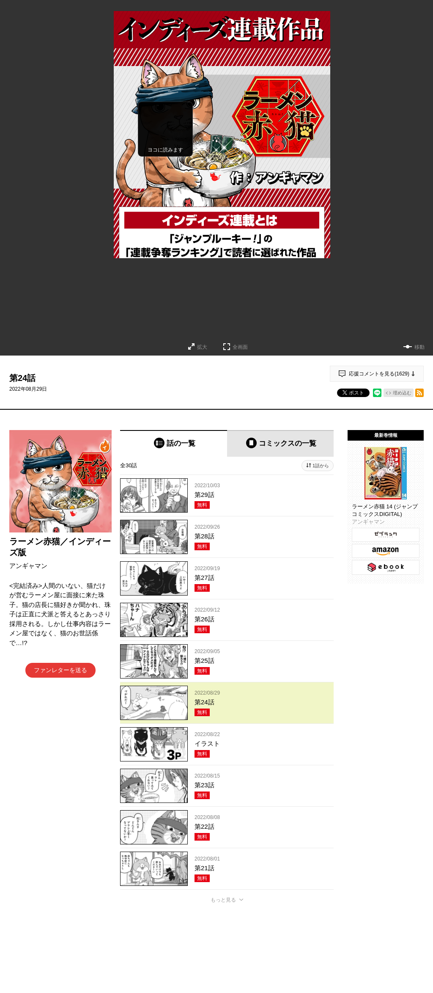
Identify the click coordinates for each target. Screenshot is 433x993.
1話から (320, 465)
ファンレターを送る (60, 670)
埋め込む (402, 392)
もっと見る (223, 900)
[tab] (173, 443)
